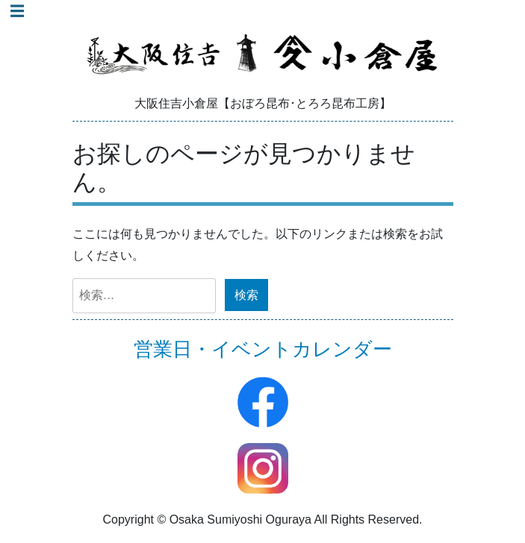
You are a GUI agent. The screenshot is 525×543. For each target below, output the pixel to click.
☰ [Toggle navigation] (17, 11)
